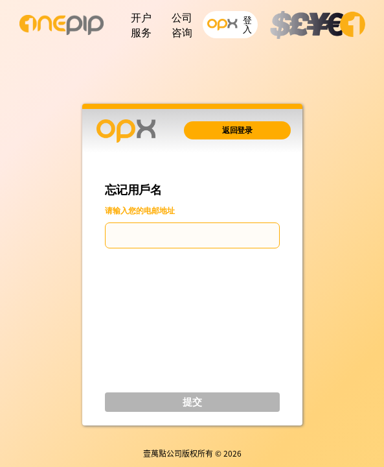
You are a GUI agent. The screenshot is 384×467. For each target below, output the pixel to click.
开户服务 (141, 25)
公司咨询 (182, 25)
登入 (230, 24)
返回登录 (237, 130)
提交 (192, 401)
